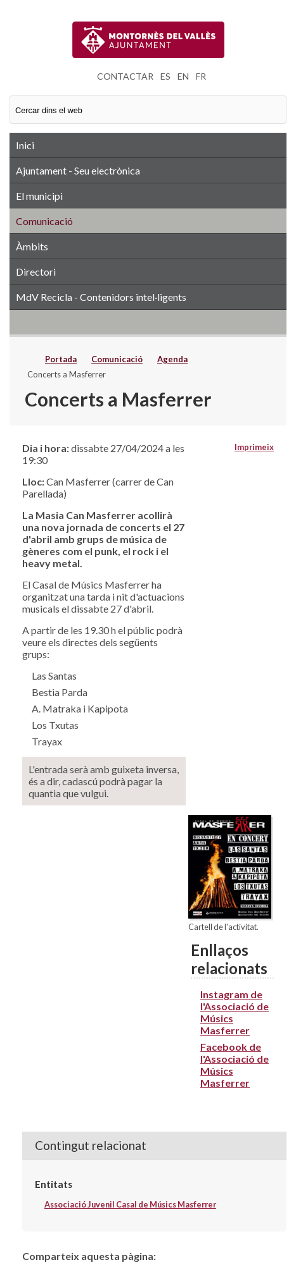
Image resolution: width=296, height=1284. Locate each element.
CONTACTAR (125, 76)
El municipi (39, 196)
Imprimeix (254, 447)
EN (183, 76)
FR (201, 76)
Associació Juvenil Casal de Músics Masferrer (130, 1204)
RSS (148, 321)
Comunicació (44, 221)
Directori (36, 272)
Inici (25, 145)
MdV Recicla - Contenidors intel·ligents (101, 297)
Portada (61, 359)
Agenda (172, 359)
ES (165, 76)
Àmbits (32, 246)
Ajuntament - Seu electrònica (78, 170)
